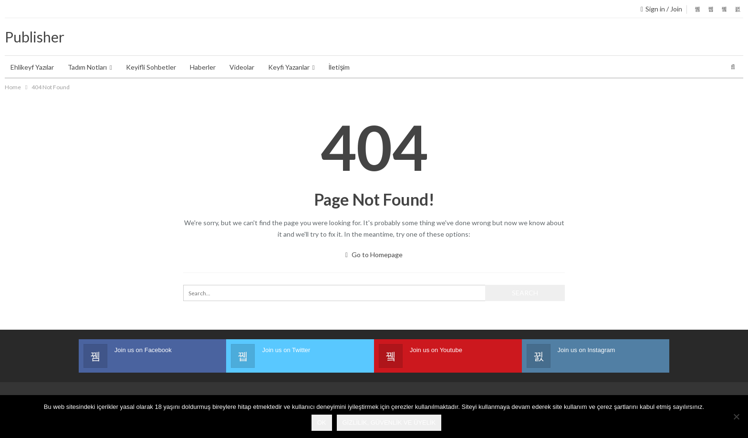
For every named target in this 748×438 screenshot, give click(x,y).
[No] (736, 416)
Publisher (34, 36)
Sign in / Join (661, 9)
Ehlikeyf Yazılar (32, 67)
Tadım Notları (87, 67)
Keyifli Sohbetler (151, 67)
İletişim (339, 67)
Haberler (203, 67)
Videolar (241, 67)
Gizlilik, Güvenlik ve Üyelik (389, 422)
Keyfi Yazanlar (289, 67)
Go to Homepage (374, 254)
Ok (321, 422)
